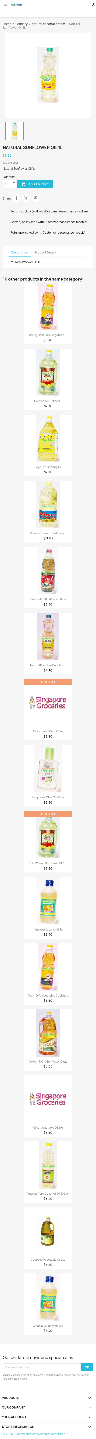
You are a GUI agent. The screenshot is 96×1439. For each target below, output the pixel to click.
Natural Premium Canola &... (48, 665)
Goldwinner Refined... (48, 401)
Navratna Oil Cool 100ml (48, 731)
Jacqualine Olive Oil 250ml (48, 797)
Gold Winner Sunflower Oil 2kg (48, 863)
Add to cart (35, 184)
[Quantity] (7, 184)
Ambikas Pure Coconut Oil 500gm (48, 1193)
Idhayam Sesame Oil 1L (48, 929)
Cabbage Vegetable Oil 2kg (48, 1259)
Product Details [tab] (45, 252)
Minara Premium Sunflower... (48, 533)
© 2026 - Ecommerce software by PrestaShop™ (35, 1434)
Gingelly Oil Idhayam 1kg (48, 1326)
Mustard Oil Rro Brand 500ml (48, 599)
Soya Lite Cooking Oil (48, 467)
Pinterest (35, 198)
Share (16, 198)
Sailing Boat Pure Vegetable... (48, 335)
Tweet (26, 198)
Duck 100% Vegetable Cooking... (48, 995)
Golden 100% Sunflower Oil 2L (48, 1061)
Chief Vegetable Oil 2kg (48, 1127)
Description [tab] (19, 252)
